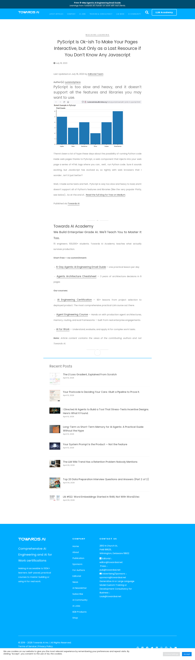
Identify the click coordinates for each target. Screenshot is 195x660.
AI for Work (62, 329)
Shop (75, 617)
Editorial (76, 576)
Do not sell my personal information (21, 657)
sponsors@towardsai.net (113, 577)
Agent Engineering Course (72, 314)
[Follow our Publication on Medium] (142, 648)
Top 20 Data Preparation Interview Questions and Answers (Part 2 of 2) (106, 479)
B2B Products (79, 611)
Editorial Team (95, 74)
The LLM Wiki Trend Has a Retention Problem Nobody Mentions (100, 461)
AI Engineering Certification (74, 299)
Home (75, 546)
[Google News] (138, 648)
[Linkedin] (157, 648)
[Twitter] (152, 648)
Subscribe (77, 594)
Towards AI (73, 203)
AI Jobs (76, 605)
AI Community (79, 599)
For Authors (78, 570)
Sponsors (77, 564)
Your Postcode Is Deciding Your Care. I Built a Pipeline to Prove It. (101, 392)
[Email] (175, 648)
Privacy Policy (45, 646)
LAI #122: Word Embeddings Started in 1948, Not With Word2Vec (101, 496)
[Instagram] (161, 648)
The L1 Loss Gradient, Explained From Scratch (90, 374)
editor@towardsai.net (111, 562)
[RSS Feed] (171, 648)
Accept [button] (187, 654)
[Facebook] (147, 648)
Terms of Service (27, 646)
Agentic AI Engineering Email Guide (103, 2)
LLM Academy (164, 12)
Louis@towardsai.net (110, 596)
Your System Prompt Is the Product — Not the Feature (95, 444)
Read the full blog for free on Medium (105, 194)
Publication (78, 558)
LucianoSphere (73, 82)
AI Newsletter (79, 588)
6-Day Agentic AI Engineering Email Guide (81, 267)
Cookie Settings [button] (171, 654)
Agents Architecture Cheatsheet (76, 276)
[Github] (166, 648)
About (75, 552)
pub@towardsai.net (110, 569)
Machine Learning (97, 35)
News (75, 582)
